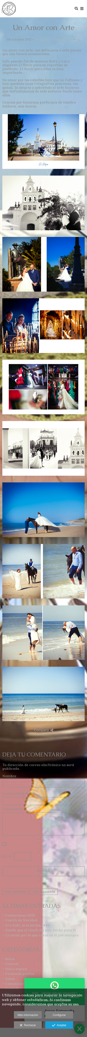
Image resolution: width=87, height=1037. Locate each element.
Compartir (43, 730)
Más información (28, 1015)
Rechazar (28, 1025)
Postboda (42, 39)
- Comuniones (14, 984)
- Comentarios (62, 39)
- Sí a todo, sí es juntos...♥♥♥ (26, 925)
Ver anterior (15, 892)
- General (10, 964)
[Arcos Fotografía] (8, 8)
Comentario (12, 809)
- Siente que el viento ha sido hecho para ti (39, 930)
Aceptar (59, 1025)
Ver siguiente (43, 892)
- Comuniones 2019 (18, 915)
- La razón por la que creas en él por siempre (40, 935)
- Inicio (8, 959)
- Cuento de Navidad (19, 920)
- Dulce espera (14, 969)
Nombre (9, 776)
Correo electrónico (18, 794)
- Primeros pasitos (18, 974)
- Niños (8, 979)
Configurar (59, 1015)
